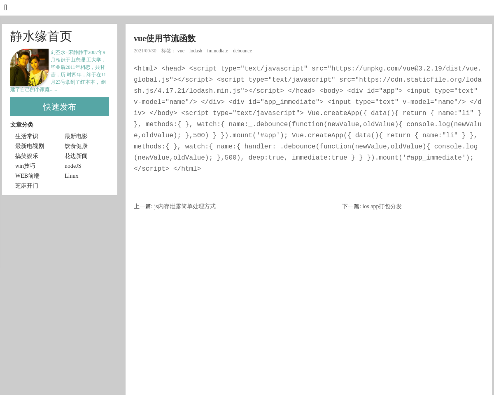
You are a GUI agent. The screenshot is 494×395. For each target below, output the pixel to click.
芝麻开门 (26, 186)
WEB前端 (27, 176)
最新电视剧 (29, 146)
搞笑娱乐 (26, 156)
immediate (218, 51)
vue (181, 51)
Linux (71, 176)
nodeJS (73, 166)
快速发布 (59, 106)
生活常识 (26, 136)
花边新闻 (76, 156)
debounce (243, 51)
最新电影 (76, 136)
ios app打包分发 (382, 206)
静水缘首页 (41, 36)
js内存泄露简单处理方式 (184, 206)
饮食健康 (76, 146)
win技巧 (25, 166)
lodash (196, 51)
